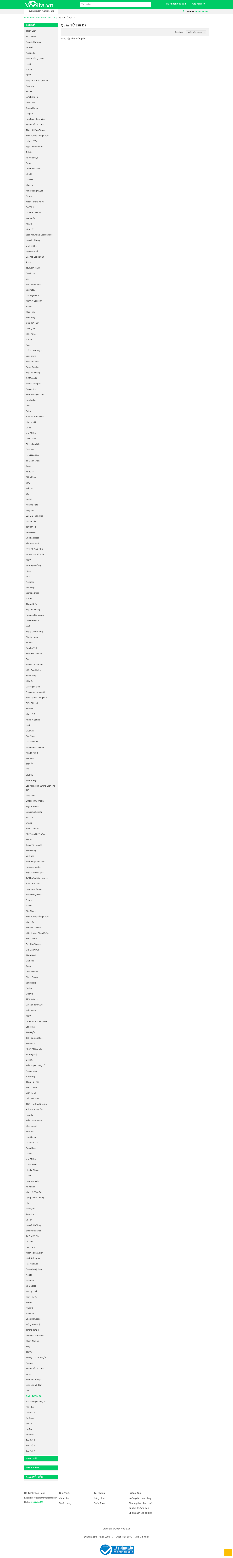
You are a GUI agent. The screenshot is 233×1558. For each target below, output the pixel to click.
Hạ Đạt (29, 1429)
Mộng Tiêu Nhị (33, 1324)
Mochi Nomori (32, 1341)
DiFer (28, 427)
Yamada (29, 758)
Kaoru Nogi (31, 675)
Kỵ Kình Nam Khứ (34, 549)
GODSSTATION (33, 212)
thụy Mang (31, 850)
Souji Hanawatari (34, 653)
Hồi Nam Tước (33, 543)
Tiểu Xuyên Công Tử (35, 1065)
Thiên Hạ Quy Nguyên (36, 1104)
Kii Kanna (30, 1187)
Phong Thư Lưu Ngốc (36, 1357)
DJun (28, 1175)
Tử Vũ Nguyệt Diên (35, 394)
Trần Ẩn (29, 764)
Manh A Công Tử (34, 301)
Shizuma (30, 1131)
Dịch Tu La (31, 1093)
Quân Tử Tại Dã (33, 1396)
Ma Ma (29, 1302)
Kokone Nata (32, 505)
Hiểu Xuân (31, 1010)
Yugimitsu (30, 290)
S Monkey (30, 1076)
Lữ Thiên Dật (32, 1142)
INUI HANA (31, 1297)
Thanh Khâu (31, 604)
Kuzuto (29, 91)
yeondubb (30, 1043)
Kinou (28, 571)
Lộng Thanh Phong (35, 1197)
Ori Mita (29, 994)
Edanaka (30, 1434)
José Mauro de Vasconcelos (39, 235)
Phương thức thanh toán (141, 1503)
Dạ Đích (29, 179)
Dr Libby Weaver (34, 944)
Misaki (29, 174)
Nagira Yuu (31, 389)
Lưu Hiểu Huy (32, 455)
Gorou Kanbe (32, 108)
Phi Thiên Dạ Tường (35, 834)
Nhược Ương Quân (35, 58)
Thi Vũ (29, 839)
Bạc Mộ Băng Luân (35, 257)
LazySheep (31, 1137)
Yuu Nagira (31, 983)
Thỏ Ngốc (30, 1032)
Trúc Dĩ (29, 817)
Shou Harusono (33, 1319)
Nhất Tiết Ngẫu (33, 1258)
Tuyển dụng (65, 1503)
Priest (28, 966)
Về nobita (64, 1498)
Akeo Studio (31, 955)
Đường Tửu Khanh (35, 801)
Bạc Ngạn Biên (33, 687)
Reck (28, 64)
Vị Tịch (29, 1220)
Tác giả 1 (30, 1440)
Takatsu (29, 152)
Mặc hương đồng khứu (37, 135)
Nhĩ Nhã (30, 1407)
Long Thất (30, 1027)
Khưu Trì (30, 471)
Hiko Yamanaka (33, 284)
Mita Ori (29, 681)
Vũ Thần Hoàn (32, 538)
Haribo (29, 725)
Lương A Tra (32, 141)
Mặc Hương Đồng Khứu (37, 916)
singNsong (31, 911)
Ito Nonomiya (32, 158)
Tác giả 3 (30, 1451)
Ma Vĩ (28, 1016)
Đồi (27, 659)
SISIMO (29, 775)
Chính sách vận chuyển (140, 1513)
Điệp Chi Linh (32, 703)
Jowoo (29, 905)
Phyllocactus (32, 971)
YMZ (28, 483)
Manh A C (30, 714)
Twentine (30, 1214)
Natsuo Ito (30, 53)
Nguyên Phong (33, 240)
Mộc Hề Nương (33, 609)
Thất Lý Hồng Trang (35, 130)
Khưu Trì (30, 229)
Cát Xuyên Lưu (33, 295)
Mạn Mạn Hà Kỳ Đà (35, 872)
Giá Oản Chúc (32, 950)
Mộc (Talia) (31, 334)
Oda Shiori (31, 438)
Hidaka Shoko (32, 1170)
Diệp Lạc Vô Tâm (34, 1385)
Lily (27, 1203)
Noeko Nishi (31, 1071)
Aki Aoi (29, 1423)
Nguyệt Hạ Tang (33, 42)
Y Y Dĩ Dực (31, 433)
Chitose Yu (31, 1412)
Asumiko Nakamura (35, 1335)
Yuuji (28, 1346)
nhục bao (30, 795)
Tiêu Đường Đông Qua (36, 697)
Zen (27, 345)
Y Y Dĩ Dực (31, 1159)
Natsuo (29, 1363)
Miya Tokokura (32, 806)
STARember (31, 246)
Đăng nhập (99, 1498)
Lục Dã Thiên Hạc (34, 516)
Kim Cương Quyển (35, 191)
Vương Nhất (31, 1291)
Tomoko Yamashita (35, 416)
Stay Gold (30, 510)
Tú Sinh (29, 642)
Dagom (29, 113)
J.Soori (29, 69)
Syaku (29, 823)
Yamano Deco (32, 593)
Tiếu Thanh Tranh (34, 1120)
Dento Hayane (32, 620)
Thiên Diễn (31, 31)
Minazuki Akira (32, 361)
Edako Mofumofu (34, 812)
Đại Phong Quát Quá (35, 1401)
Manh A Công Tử (34, 1192)
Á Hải (28, 262)
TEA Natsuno (32, 999)
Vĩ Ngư (29, 1241)
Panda (29, 1153)
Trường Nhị (31, 1054)
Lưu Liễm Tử (32, 97)
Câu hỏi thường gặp (139, 1508)
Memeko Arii (32, 1126)
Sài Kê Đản (31, 521)
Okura (29, 196)
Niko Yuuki (31, 422)
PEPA (28, 75)
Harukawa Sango (34, 889)
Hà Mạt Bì (30, 1208)
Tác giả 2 (30, 1445)
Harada (29, 1115)
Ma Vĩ (28, 560)
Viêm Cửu (30, 218)
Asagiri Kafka (32, 753)
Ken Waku (31, 532)
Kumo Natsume (33, 720)
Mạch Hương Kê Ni (35, 202)
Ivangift (29, 1308)
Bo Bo (29, 988)
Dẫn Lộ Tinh (31, 648)
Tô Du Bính (31, 36)
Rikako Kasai (32, 637)
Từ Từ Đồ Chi (32, 1236)
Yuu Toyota (31, 356)
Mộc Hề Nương (33, 372)
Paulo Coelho (32, 367)
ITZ (27, 769)
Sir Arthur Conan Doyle (36, 1021)
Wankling (30, 587)
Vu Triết (29, 47)
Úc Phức (30, 449)
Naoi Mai (30, 86)
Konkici (29, 708)
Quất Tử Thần (32, 323)
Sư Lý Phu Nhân (33, 1231)
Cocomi (29, 1060)
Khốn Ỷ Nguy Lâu (34, 1049)
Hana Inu (30, 1313)
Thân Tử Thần (32, 1082)
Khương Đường (33, 565)
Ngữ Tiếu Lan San (34, 146)
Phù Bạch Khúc (33, 168)
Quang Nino (31, 328)
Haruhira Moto (32, 1181)
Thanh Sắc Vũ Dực (35, 124)
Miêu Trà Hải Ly (33, 1379)
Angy (28, 466)
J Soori (29, 339)
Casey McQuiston (34, 1269)
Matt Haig (30, 317)
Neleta (29, 1275)
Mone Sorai (31, 938)
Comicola (30, 273)
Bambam (30, 1280)
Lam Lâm (30, 1247)
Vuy (27, 405)
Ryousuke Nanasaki (35, 692)
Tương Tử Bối (32, 1330)
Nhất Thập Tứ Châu (35, 861)
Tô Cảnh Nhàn (32, 461)
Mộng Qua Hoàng (34, 631)
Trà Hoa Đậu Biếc (34, 1038)
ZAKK (28, 626)
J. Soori (29, 598)
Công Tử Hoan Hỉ (34, 845)
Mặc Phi (29, 488)
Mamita (29, 185)
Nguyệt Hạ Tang (33, 1225)
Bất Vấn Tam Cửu (34, 1109)
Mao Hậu (30, 922)
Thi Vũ (29, 1352)
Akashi (29, 224)
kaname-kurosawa (35, 747)
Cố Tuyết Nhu (32, 1098)
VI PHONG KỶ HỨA (35, 554)
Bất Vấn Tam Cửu (34, 1005)
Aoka (28, 411)
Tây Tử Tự (31, 527)
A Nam (29, 900)
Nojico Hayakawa (34, 894)
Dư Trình (30, 207)
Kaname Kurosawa (35, 615)
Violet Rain (31, 102)
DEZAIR (30, 731)
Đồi (27, 279)
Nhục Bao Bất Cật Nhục (37, 80)
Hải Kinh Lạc (32, 741)
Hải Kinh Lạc (32, 1264)
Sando (29, 306)
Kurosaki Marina (33, 867)
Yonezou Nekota (33, 927)
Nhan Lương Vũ (33, 383)
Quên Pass (99, 1503)
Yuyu (28, 1374)
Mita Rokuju (31, 780)
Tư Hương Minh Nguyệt (37, 878)
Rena (28, 163)
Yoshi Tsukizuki (33, 828)
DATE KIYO (31, 1164)
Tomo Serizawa (33, 883)
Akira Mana (31, 477)
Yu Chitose (31, 1286)
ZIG (27, 494)
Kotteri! (29, 499)
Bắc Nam (30, 736)
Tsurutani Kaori (33, 268)
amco (28, 576)
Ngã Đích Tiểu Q (33, 251)
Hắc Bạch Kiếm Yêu (35, 119)
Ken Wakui (31, 400)
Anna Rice (31, 1148)
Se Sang (30, 1418)
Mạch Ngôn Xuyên (34, 1253)
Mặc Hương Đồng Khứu (37, 933)
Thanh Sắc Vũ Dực (35, 1368)
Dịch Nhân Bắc (33, 444)
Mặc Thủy (30, 312)
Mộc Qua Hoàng (33, 670)
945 (27, 1390)
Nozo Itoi (30, 582)
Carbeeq (30, 961)
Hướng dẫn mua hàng (140, 1498)
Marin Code (31, 1087)
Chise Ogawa (32, 977)
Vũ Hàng (30, 856)
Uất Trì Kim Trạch (34, 350)
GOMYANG (31, 378)
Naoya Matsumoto (34, 664)
